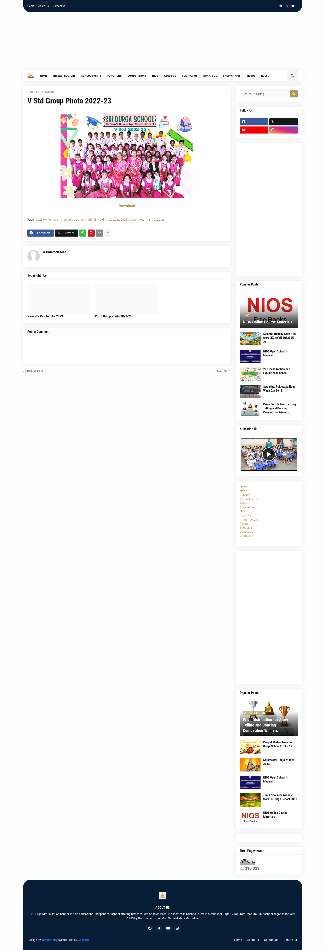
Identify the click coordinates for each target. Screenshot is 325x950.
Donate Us (246, 531)
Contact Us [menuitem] (190, 75)
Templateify (49, 939)
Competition (248, 507)
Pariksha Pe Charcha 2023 (45, 316)
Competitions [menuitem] (136, 75)
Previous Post (34, 370)
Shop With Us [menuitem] (232, 75)
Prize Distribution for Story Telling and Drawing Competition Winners (279, 408)
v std (101, 219)
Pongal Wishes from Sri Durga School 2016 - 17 (277, 744)
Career (244, 523)
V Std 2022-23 (155, 219)
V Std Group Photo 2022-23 (113, 316)
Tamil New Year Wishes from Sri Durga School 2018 (280, 797)
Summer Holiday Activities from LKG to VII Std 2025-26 (279, 338)
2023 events (46, 91)
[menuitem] (275, 75)
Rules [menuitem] (265, 75)
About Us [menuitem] (170, 75)
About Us (43, 6)
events (57, 219)
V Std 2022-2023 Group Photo (125, 219)
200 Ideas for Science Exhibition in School (276, 371)
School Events (249, 499)
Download (127, 205)
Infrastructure (249, 519)
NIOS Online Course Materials (267, 322)
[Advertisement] (162, 43)
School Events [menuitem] (91, 75)
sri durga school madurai (80, 219)
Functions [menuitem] (114, 75)
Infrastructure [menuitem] (64, 75)
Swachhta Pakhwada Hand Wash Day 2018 (279, 389)
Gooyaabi (84, 939)
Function (245, 495)
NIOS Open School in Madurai (275, 353)
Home (30, 6)
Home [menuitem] (43, 75)
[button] (292, 75)
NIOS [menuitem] (155, 75)
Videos (244, 503)
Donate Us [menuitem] (210, 75)
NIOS (243, 511)
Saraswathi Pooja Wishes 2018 (278, 762)
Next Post (222, 370)
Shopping (246, 527)
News (243, 491)
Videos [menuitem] (250, 75)
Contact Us (59, 6)
